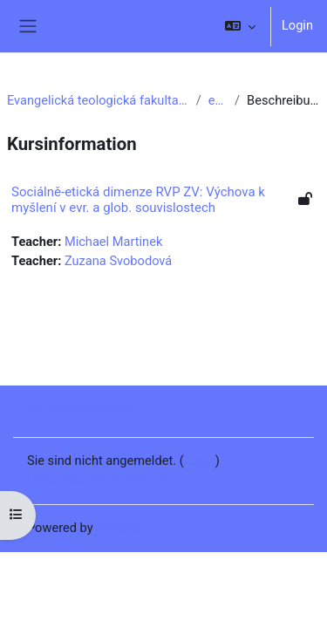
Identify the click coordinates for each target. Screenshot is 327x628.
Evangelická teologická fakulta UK (98, 100)
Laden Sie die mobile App (98, 480)
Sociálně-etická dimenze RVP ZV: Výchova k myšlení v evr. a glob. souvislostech (138, 199)
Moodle (117, 528)
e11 (218, 100)
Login (297, 25)
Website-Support (85, 408)
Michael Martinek (113, 241)
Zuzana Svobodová (118, 261)
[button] (240, 26)
